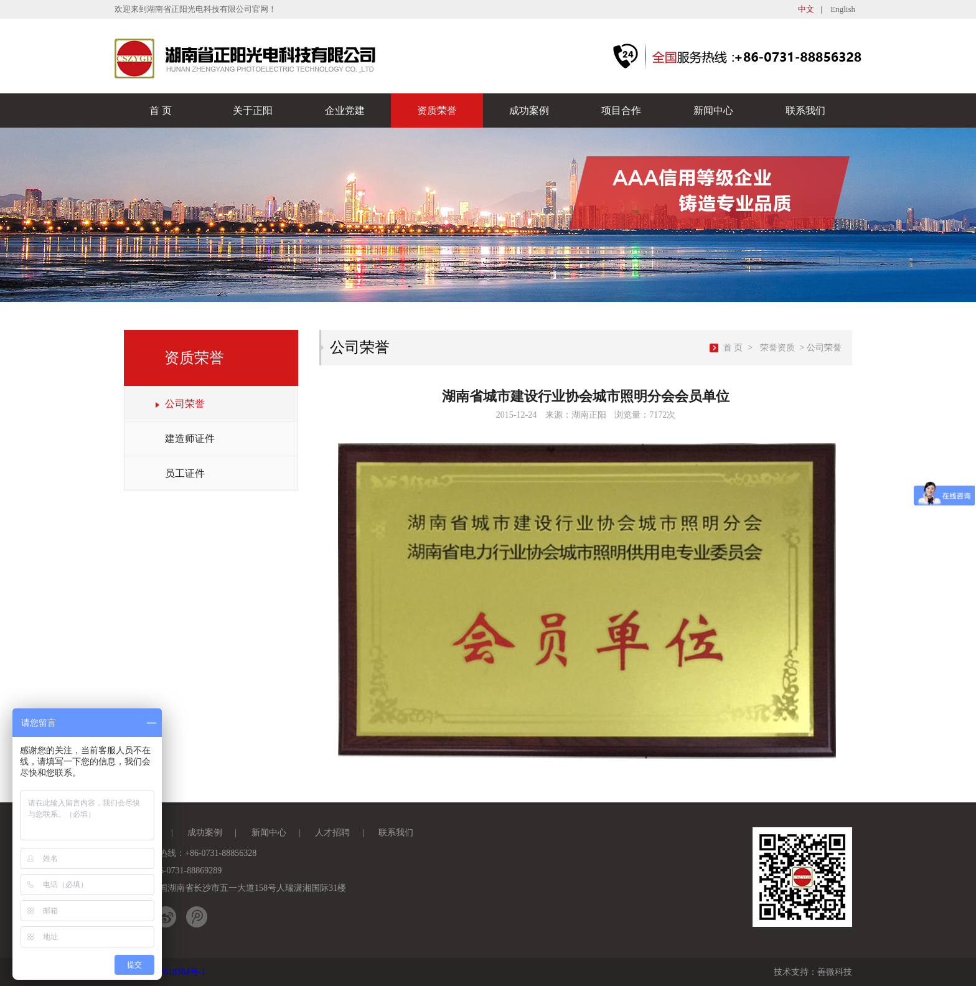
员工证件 (185, 473)
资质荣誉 (437, 110)
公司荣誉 (185, 403)
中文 (806, 9)
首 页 (160, 110)
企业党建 (345, 110)
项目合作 (621, 110)
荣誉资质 (777, 347)
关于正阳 (253, 110)
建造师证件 (190, 438)
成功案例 (529, 110)
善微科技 (834, 972)
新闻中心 (713, 110)
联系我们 (805, 110)
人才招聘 (332, 832)
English (842, 9)
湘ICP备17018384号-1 (164, 972)
